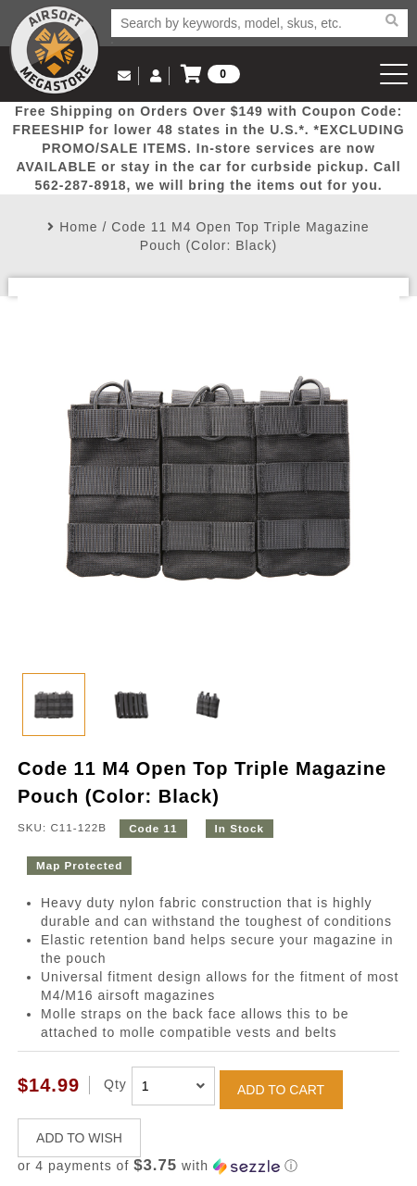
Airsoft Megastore (54, 50)
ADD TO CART (280, 1089)
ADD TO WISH (79, 1137)
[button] (208, 1166)
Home (78, 226)
